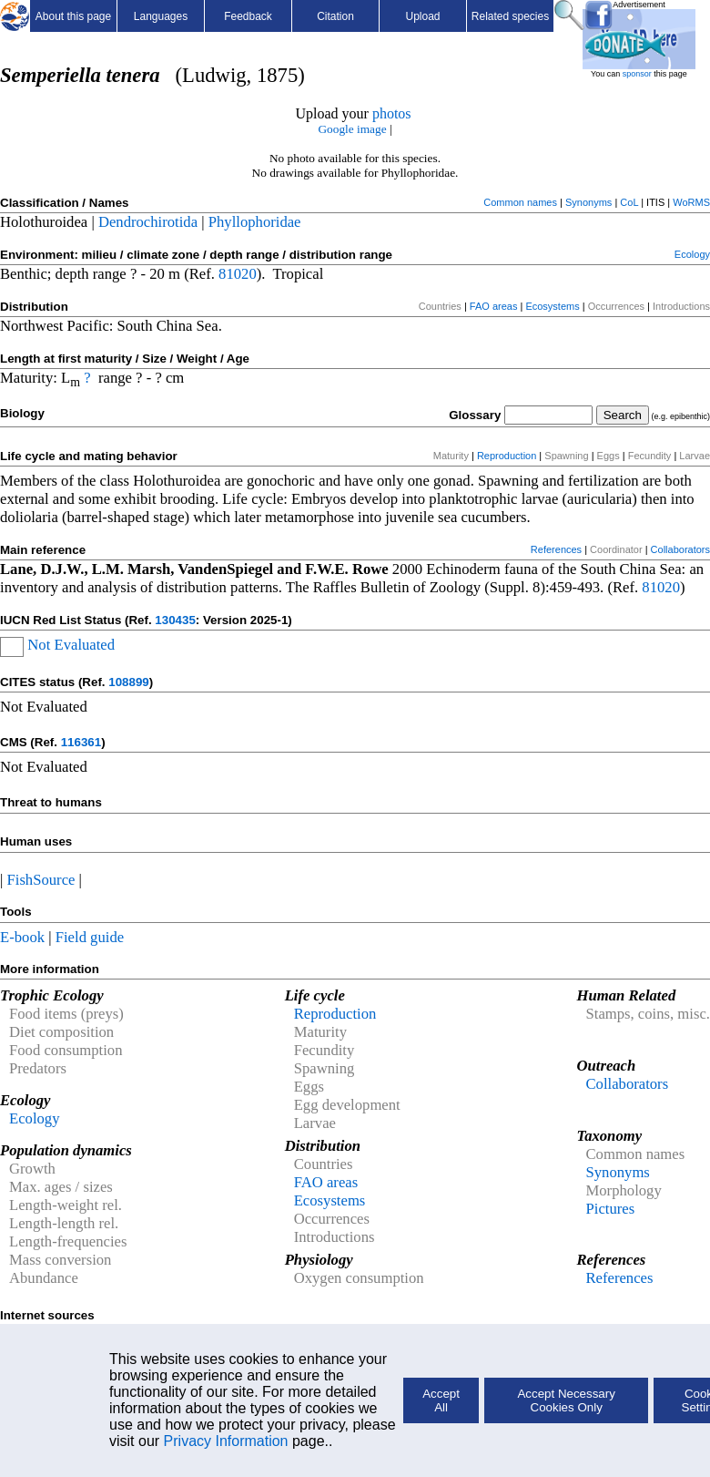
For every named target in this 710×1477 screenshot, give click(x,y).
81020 (237, 273)
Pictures (609, 1208)
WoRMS (691, 202)
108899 (128, 682)
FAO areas (494, 306)
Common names (520, 202)
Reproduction (506, 455)
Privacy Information (226, 1441)
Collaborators (680, 549)
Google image (352, 129)
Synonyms (588, 202)
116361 (81, 742)
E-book (22, 937)
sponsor (637, 73)
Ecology (692, 254)
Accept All (441, 1400)
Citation (335, 16)
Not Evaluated (71, 644)
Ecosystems (552, 306)
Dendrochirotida (148, 222)
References (556, 549)
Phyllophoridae (254, 222)
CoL (629, 202)
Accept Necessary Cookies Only (565, 1400)
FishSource (41, 879)
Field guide (90, 937)
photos (391, 113)
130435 (175, 620)
